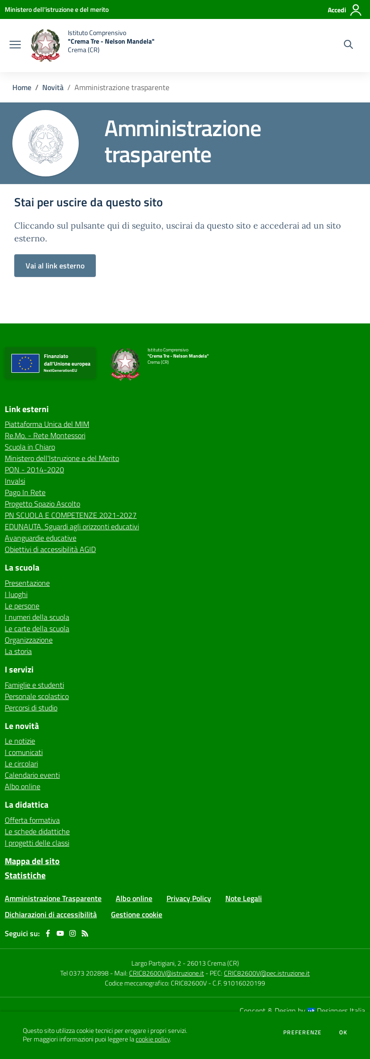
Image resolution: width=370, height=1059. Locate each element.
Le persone (22, 605)
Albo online (22, 786)
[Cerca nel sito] (348, 45)
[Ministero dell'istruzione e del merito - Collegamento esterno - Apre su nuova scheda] (57, 9)
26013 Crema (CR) (213, 963)
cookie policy (153, 1039)
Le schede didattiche (37, 831)
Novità (53, 87)
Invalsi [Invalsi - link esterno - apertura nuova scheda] (15, 481)
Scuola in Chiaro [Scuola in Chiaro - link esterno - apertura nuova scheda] (30, 446)
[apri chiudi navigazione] (15, 45)
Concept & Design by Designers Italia (302, 1010)
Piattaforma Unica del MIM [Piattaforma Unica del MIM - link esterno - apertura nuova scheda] (47, 424)
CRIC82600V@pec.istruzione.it (267, 973)
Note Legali (243, 898)
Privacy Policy (188, 898)
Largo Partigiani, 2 (156, 963)
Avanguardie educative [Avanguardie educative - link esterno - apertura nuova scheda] (40, 537)
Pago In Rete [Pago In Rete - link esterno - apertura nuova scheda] (25, 492)
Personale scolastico (37, 696)
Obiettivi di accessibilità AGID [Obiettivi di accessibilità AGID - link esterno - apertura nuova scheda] (50, 549)
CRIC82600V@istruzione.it (166, 973)
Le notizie (20, 740)
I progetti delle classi (37, 842)
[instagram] (72, 933)
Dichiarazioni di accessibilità (51, 914)
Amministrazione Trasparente (53, 898)
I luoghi (16, 594)
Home (21, 87)
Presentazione (27, 583)
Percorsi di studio (31, 707)
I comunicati (24, 752)
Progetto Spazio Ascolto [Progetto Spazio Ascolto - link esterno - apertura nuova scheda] (42, 503)
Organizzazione (29, 639)
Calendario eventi (32, 775)
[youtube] (60, 933)
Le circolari (21, 763)
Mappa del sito (32, 861)
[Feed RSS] (85, 933)
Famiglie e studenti (34, 685)
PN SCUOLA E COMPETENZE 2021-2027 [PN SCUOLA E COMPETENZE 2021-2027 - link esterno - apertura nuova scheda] (71, 515)
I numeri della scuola (37, 617)
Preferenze (302, 1032)
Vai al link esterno (55, 265)
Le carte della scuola (37, 628)
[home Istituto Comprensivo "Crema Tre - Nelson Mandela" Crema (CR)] (92, 45)
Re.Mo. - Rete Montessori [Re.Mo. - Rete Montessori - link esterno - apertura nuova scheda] (45, 435)
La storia (18, 651)
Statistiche (25, 875)
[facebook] (48, 933)
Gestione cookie (136, 914)
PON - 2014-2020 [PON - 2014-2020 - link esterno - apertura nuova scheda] (34, 469)
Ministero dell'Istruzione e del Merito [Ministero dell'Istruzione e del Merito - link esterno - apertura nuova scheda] (62, 458)
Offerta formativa (32, 820)
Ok (343, 1032)
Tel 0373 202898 (84, 973)
